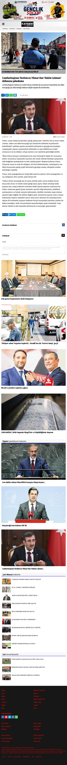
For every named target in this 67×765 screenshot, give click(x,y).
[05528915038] (16, 717)
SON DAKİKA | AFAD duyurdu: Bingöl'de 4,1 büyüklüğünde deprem (27, 432)
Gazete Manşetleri (7, 738)
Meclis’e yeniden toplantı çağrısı (14, 388)
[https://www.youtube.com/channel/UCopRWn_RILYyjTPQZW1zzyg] (6, 717)
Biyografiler (37, 726)
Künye (3, 756)
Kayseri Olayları (61, 137)
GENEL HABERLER (39, 699)
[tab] (63, 225)
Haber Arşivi (37, 738)
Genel (3, 699)
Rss (33, 756)
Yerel (35, 708)
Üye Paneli (26, 28)
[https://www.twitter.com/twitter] (9, 717)
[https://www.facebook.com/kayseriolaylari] (2, 717)
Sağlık (3, 705)
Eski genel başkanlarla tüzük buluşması (17, 299)
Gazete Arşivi (5, 741)
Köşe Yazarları (5, 726)
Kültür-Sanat (37, 702)
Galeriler (12, 28)
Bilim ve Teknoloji (39, 690)
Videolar (5, 28)
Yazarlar (19, 28)
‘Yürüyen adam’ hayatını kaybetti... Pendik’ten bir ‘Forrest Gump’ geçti (29, 343)
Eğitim (3, 696)
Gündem (4, 702)
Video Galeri (37, 723)
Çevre (3, 693)
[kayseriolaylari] (12, 717)
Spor (2, 708)
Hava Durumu (5, 735)
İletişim (9, 756)
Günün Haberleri (39, 735)
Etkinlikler (37, 729)
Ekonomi (36, 696)
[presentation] (63, 224)
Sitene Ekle (39, 756)
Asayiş (3, 690)
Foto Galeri (4, 723)
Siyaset (36, 705)
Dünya (36, 693)
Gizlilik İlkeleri (26, 756)
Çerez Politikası (17, 756)
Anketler (4, 729)
